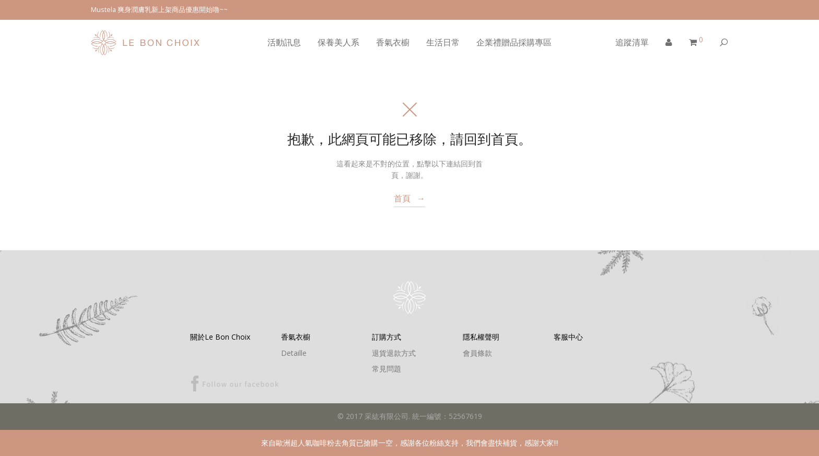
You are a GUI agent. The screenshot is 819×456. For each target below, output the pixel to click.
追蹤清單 (632, 42)
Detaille (294, 353)
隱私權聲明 (481, 337)
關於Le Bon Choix (220, 337)
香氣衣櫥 (393, 42)
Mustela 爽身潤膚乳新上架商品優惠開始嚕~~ (159, 9)
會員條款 (477, 353)
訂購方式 (386, 337)
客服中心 (568, 337)
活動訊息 (284, 42)
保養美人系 (338, 42)
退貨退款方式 (394, 353)
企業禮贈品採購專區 (514, 42)
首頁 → (409, 198)
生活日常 (443, 42)
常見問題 (386, 369)
